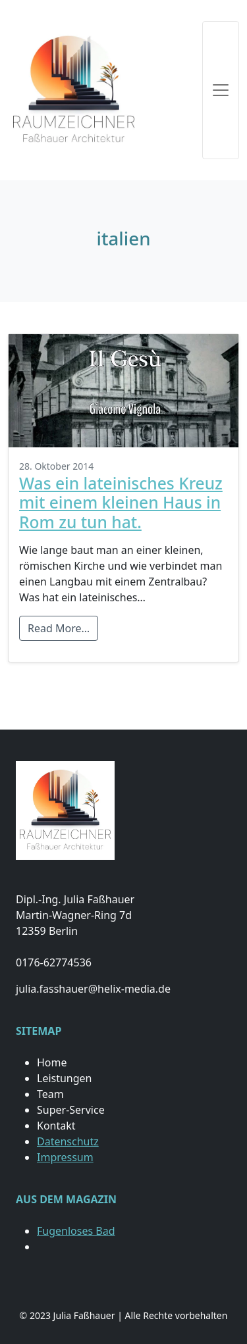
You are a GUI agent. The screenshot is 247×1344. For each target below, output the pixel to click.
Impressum (65, 1157)
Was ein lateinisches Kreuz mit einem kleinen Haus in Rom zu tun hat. (121, 502)
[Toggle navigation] (220, 90)
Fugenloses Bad (76, 1231)
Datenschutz (68, 1141)
